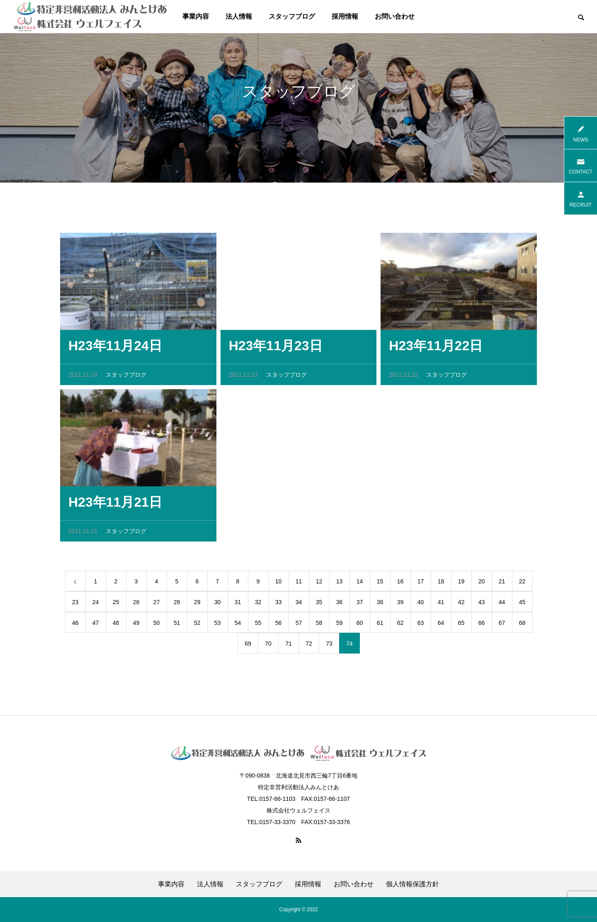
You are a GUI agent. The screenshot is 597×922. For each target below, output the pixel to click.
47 (95, 625)
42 (461, 604)
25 (116, 604)
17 (420, 583)
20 (481, 583)
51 (177, 625)
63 (420, 625)
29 (197, 604)
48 (116, 625)
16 (400, 583)
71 (288, 645)
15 (380, 583)
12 (319, 583)
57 (299, 625)
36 (339, 604)
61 (380, 625)
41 (441, 604)
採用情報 (345, 16)
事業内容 (195, 16)
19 (461, 583)
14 (360, 583)
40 (420, 604)
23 (75, 604)
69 (248, 645)
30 (217, 604)
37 (360, 604)
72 (309, 645)
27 (156, 604)
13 (339, 583)
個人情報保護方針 (412, 884)
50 (156, 625)
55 (258, 625)
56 (278, 625)
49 (136, 625)
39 (400, 604)
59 (339, 625)
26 (136, 604)
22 (522, 583)
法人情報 (239, 16)
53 (217, 625)
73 (329, 645)
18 (441, 583)
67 (502, 625)
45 (522, 604)
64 (441, 625)
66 (481, 625)
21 (502, 583)
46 (75, 625)
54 (238, 625)
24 (95, 604)
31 (238, 604)
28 (177, 604)
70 (268, 645)
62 (400, 625)
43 (481, 604)
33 (278, 604)
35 (319, 604)
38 (380, 604)
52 (197, 625)
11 (299, 583)
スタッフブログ (292, 16)
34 (299, 604)
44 (502, 604)
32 (258, 604)
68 (522, 625)
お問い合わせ (395, 16)
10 (278, 583)
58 (319, 625)
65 (461, 625)
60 (360, 625)
